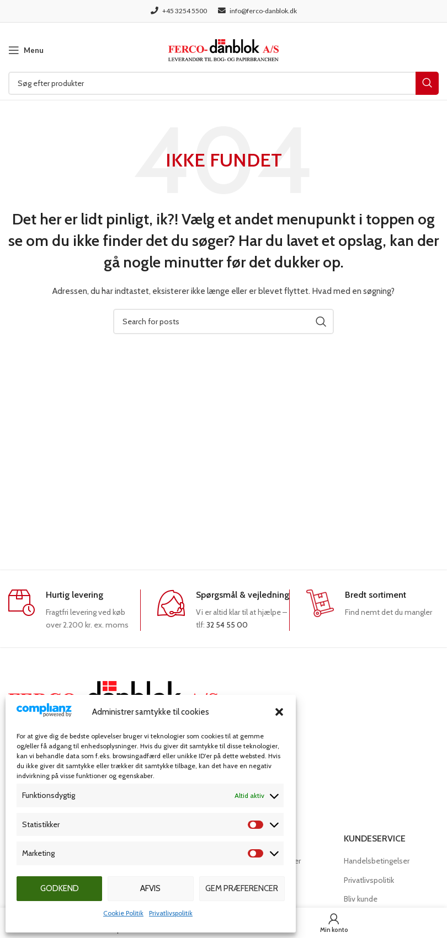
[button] (279, 711)
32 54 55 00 (227, 625)
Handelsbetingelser (376, 861)
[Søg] (223, 83)
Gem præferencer (241, 888)
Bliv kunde (360, 899)
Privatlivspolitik (171, 913)
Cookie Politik (123, 913)
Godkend (59, 888)
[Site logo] (223, 49)
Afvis (150, 888)
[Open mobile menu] (26, 50)
